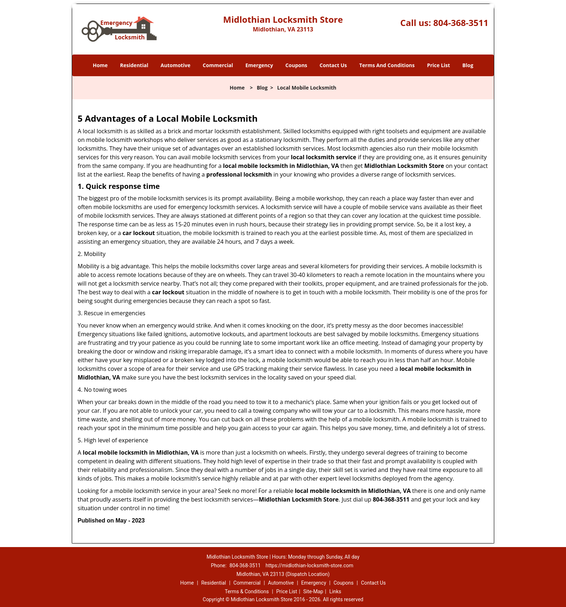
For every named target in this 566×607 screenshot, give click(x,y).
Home (100, 65)
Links (335, 591)
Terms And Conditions (387, 65)
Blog (467, 65)
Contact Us (333, 65)
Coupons (296, 65)
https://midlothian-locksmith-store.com (309, 565)
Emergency (259, 65)
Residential (134, 65)
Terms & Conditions (247, 591)
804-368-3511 (460, 23)
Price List (438, 65)
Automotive (176, 65)
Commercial (218, 65)
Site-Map (313, 591)
